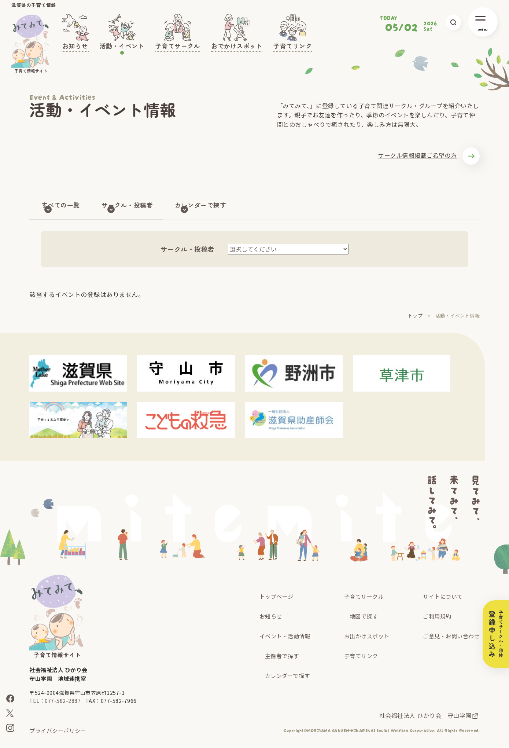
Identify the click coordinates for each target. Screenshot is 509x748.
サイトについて (443, 596)
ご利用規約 (437, 616)
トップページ (276, 596)
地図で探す (364, 616)
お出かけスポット (367, 636)
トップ (415, 315)
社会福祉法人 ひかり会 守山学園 (425, 715)
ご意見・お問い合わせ (451, 636)
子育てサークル (364, 596)
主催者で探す (282, 656)
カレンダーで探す (287, 675)
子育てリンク (361, 656)
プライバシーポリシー (57, 730)
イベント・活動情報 (285, 636)
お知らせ (270, 616)
